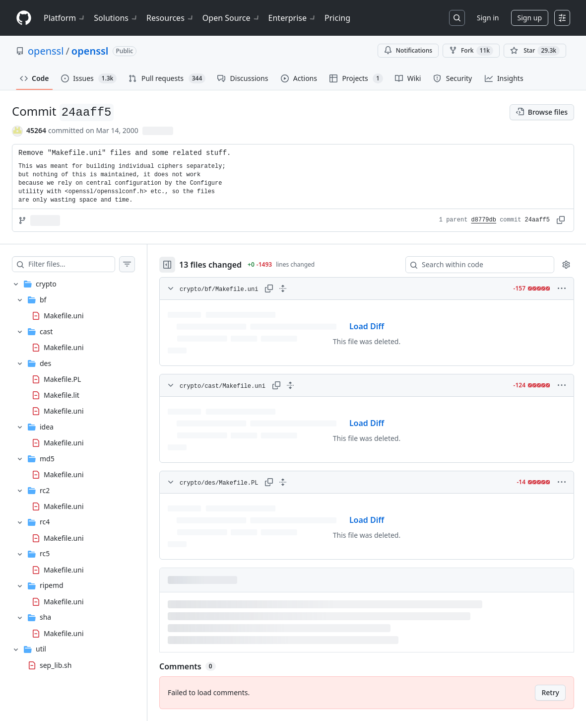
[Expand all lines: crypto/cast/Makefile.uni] (290, 385)
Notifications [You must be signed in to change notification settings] (408, 50)
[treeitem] (73, 459)
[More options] (562, 288)
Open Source (231, 17)
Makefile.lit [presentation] (61, 394)
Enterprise (292, 17)
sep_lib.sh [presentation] (55, 664)
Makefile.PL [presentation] (62, 378)
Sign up (530, 17)
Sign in (488, 17)
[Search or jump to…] (457, 17)
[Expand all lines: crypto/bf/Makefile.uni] (283, 288)
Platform (65, 17)
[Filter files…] (71, 264)
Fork (471, 51)
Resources (170, 17)
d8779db (483, 219)
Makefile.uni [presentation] (64, 315)
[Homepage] (24, 18)
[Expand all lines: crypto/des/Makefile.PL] (283, 482)
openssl (46, 51)
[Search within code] (475, 265)
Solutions (116, 17)
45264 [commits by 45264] (36, 130)
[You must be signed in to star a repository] (535, 51)
